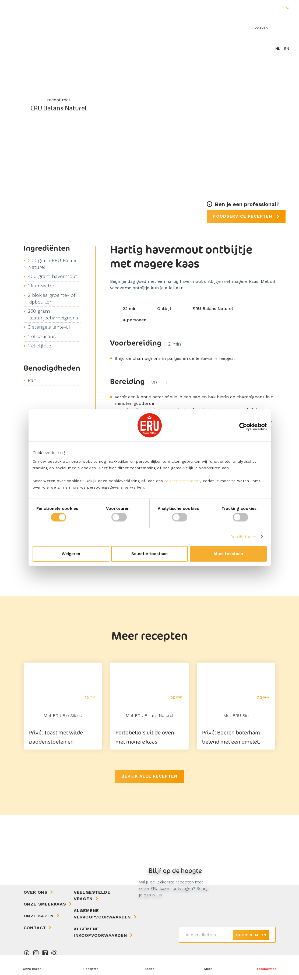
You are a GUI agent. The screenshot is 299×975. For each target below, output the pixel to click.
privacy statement (182, 481)
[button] (208, 965)
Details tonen (243, 536)
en (286, 48)
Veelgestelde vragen (92, 895)
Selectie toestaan (149, 553)
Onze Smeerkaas (45, 904)
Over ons (36, 892)
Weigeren (71, 553)
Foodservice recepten (243, 216)
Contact (35, 927)
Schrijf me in (251, 935)
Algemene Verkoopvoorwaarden (102, 914)
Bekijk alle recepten (149, 776)
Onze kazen (39, 915)
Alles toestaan (228, 553)
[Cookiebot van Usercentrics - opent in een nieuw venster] (243, 427)
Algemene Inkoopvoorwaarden (100, 932)
